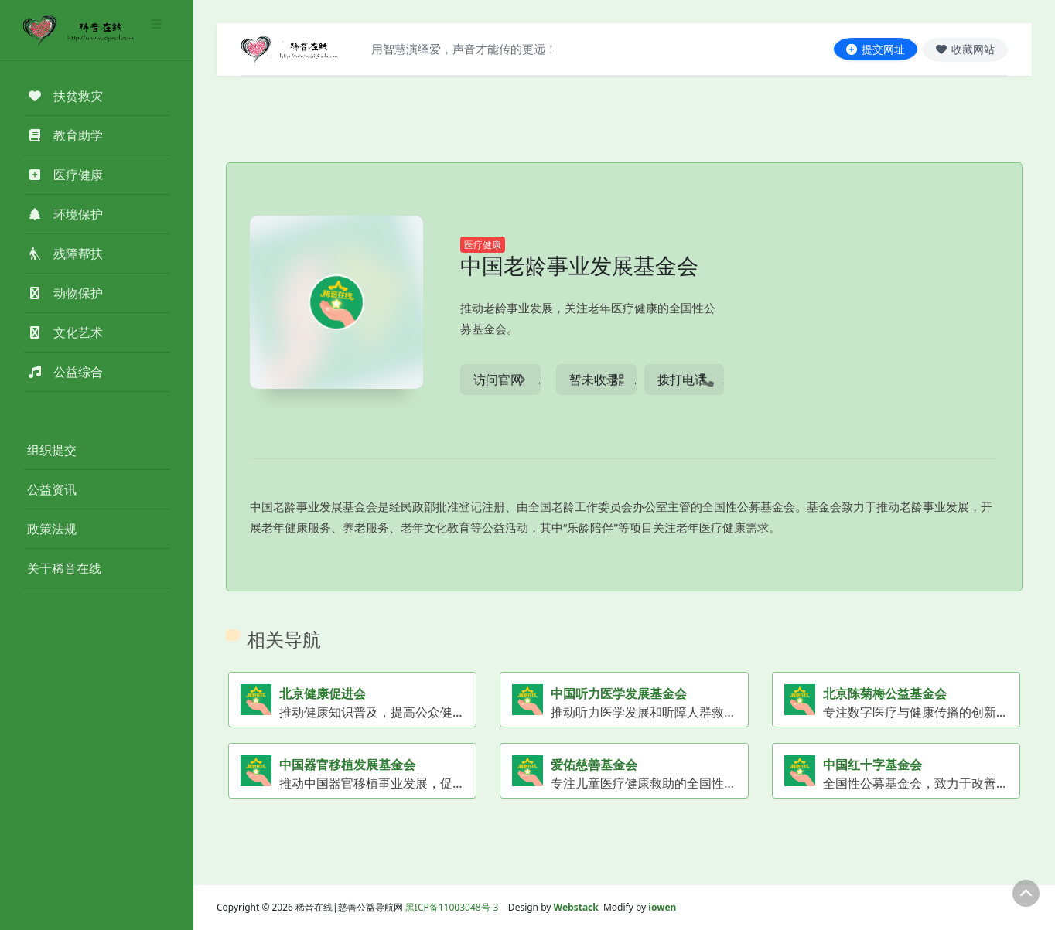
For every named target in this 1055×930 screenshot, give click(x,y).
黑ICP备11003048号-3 (452, 907)
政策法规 (52, 528)
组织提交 (52, 449)
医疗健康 (482, 244)
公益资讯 (52, 489)
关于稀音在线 (64, 568)
